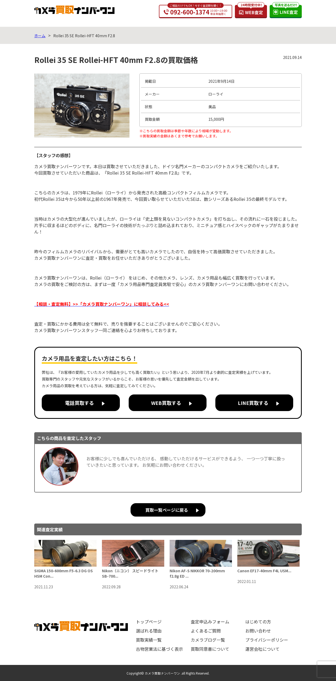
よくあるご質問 (206, 630)
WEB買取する (166, 402)
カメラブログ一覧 (208, 640)
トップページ (149, 621)
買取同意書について (210, 649)
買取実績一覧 (149, 640)
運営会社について (262, 649)
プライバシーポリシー (266, 640)
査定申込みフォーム (210, 621)
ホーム (39, 35)
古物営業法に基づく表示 (159, 649)
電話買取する (79, 402)
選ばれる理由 (149, 630)
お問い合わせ (258, 630)
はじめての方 (258, 621)
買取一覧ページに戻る (166, 510)
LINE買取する (253, 402)
